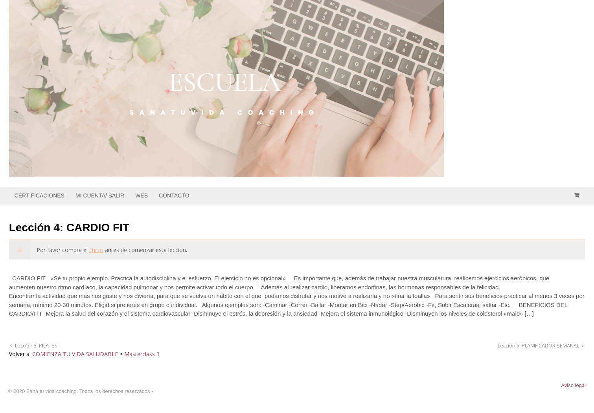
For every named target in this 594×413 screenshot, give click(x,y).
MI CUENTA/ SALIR (99, 195)
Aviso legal (573, 385)
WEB (141, 195)
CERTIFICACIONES (39, 195)
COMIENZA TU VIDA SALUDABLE (75, 354)
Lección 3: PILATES (35, 345)
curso (96, 250)
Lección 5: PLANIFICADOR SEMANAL (539, 345)
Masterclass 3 (142, 354)
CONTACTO (174, 195)
